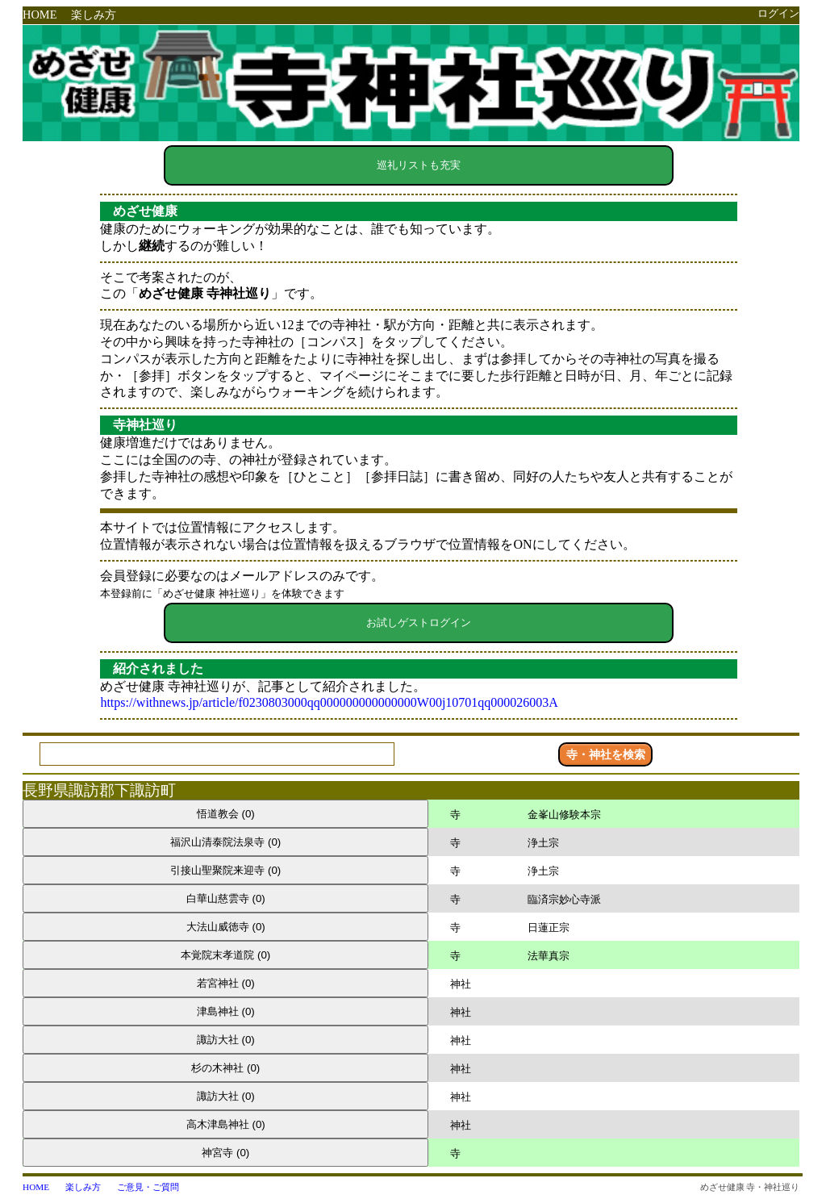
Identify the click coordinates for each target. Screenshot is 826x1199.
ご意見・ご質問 (148, 1187)
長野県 (46, 790)
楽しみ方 (93, 14)
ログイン (778, 13)
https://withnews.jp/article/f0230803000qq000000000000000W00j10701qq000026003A (329, 702)
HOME (39, 14)
